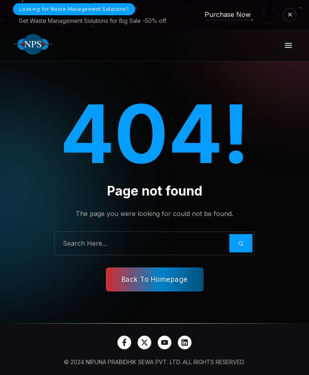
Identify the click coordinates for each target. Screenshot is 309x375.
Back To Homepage (155, 279)
